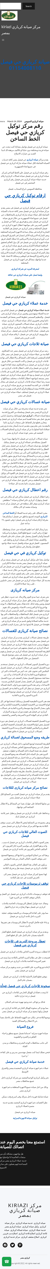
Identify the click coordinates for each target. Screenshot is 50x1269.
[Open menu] (3, 40)
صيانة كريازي (33, 159)
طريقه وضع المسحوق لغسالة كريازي (25, 737)
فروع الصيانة (25, 1027)
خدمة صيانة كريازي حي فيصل (25, 1061)
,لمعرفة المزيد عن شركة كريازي (25, 268)
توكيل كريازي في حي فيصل (25, 553)
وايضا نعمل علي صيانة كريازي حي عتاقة (25, 275)
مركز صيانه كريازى (25, 590)
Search (29, 6)
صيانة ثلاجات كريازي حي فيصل (25, 344)
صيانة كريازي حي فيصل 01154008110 (25, 65)
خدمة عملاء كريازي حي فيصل (25, 303)
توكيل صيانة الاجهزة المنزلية (25, 1118)
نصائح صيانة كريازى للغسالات (25, 631)
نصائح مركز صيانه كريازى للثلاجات (25, 787)
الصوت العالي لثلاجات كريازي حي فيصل (25, 834)
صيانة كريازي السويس (34, 121)
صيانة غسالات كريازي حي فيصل (25, 402)
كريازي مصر (25, 1258)
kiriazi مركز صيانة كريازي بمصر (25, 1210)
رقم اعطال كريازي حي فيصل (25, 490)
